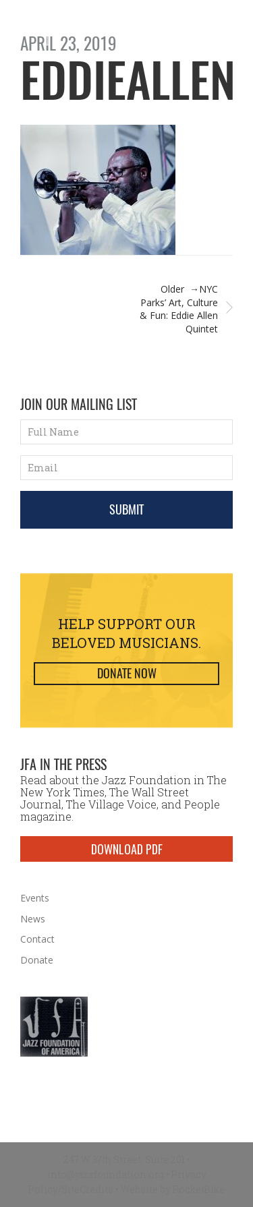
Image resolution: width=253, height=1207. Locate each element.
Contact (37, 939)
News (32, 918)
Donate (36, 959)
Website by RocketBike (173, 1189)
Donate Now (127, 673)
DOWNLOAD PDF (127, 849)
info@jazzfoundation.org (105, 1174)
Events (34, 897)
